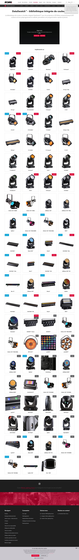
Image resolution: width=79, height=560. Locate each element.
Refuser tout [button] (43, 555)
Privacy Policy (51, 553)
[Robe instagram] (39, 484)
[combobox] (76, 548)
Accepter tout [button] (35, 555)
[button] (39, 558)
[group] (11, 516)
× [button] (77, 548)
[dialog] (39, 553)
